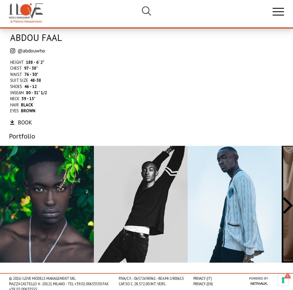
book (21, 122)
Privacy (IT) (202, 278)
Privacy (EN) (203, 284)
